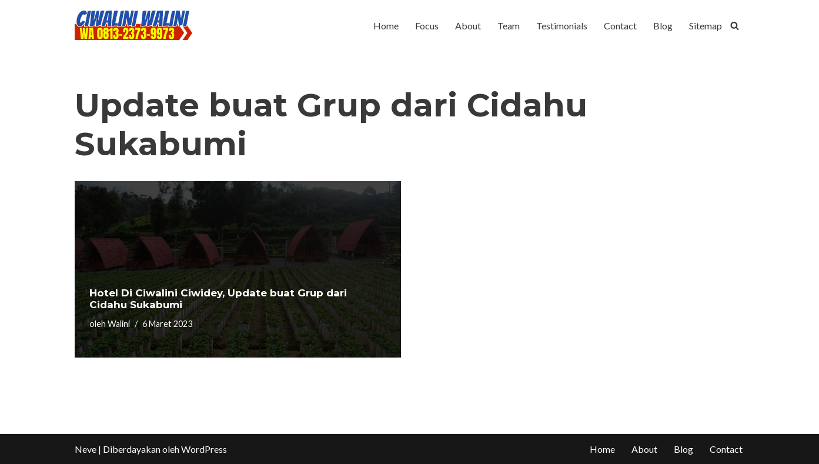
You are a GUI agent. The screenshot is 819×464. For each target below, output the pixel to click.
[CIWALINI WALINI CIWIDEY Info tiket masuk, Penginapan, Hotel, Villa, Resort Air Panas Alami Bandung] (133, 25)
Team (508, 25)
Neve (85, 449)
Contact (620, 25)
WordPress (204, 449)
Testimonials (561, 25)
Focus (427, 25)
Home (386, 25)
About (468, 25)
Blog (663, 25)
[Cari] (734, 25)
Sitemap (705, 25)
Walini (119, 324)
